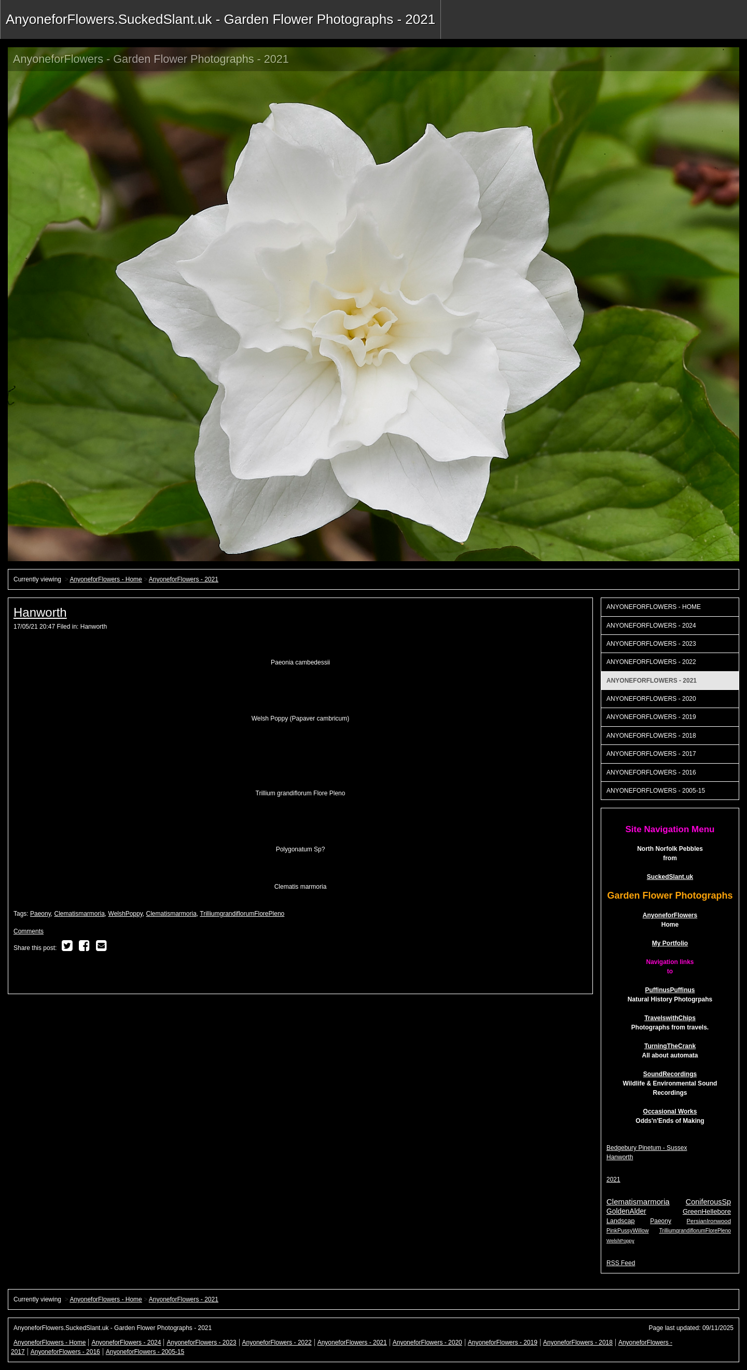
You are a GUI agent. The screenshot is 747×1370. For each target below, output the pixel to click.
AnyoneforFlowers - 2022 (651, 662)
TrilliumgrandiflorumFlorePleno (242, 913)
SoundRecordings (670, 1074)
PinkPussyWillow (627, 1230)
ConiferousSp (708, 1202)
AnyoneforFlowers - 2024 (651, 625)
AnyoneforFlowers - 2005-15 (655, 790)
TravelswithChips (670, 1018)
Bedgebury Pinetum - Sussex (646, 1147)
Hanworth (40, 612)
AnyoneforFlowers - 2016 (651, 772)
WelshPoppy (125, 913)
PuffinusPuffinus (670, 990)
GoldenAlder (626, 1211)
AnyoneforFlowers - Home (106, 579)
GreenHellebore (707, 1211)
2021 (613, 1179)
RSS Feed (620, 1263)
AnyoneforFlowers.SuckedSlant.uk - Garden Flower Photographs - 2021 (220, 19)
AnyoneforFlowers (670, 915)
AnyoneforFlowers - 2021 (183, 579)
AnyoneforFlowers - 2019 (651, 717)
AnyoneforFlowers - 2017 (651, 753)
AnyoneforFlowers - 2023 (651, 643)
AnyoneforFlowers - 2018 (651, 735)
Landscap (620, 1221)
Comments (28, 931)
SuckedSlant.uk (670, 876)
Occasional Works (670, 1111)
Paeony (40, 913)
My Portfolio (670, 943)
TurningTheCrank (670, 1046)
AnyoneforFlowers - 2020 (651, 698)
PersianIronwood (709, 1221)
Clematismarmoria (79, 913)
